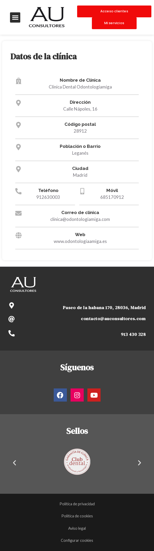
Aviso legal (77, 528)
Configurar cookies (77, 540)
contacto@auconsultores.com (113, 319)
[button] (15, 17)
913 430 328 (133, 334)
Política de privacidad (77, 504)
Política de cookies (77, 516)
